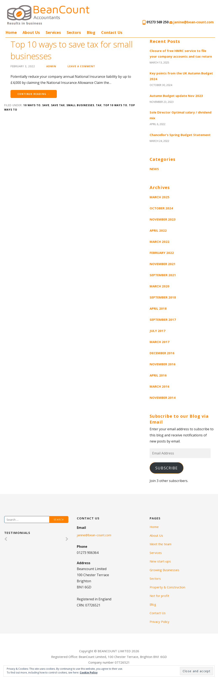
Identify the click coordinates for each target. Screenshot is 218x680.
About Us (31, 32)
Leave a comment (81, 66)
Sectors (74, 32)
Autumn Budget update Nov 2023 (176, 96)
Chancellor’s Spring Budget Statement (180, 135)
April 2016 (158, 375)
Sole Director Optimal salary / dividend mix (180, 115)
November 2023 (162, 219)
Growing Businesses (164, 570)
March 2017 (159, 342)
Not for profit (159, 596)
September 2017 (163, 319)
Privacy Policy (159, 621)
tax (99, 105)
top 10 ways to (115, 105)
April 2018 (158, 308)
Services (53, 32)
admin (51, 66)
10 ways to (32, 105)
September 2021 (163, 275)
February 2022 (162, 253)
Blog (91, 32)
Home (11, 32)
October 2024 (161, 208)
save (45, 105)
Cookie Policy (89, 672)
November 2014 (162, 397)
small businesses (80, 105)
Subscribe (166, 467)
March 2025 (159, 197)
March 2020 (159, 286)
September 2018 (163, 297)
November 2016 (162, 364)
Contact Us (111, 32)
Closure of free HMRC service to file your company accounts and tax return (181, 53)
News (154, 169)
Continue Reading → (33, 93)
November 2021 (162, 264)
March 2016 (159, 386)
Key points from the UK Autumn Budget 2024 (181, 76)
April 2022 (158, 230)
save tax (58, 105)
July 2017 (157, 331)
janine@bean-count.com (191, 22)
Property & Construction (167, 587)
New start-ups (160, 561)
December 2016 (162, 353)
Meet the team (160, 544)
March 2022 (159, 241)
